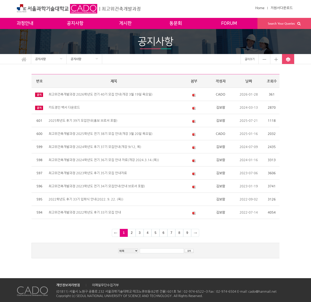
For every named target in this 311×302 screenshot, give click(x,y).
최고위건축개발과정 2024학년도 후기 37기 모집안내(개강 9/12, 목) (95, 147)
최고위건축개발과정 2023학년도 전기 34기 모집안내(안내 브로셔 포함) (97, 186)
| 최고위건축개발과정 (120, 8)
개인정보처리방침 (68, 285)
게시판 (125, 23)
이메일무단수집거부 (105, 285)
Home (259, 8)
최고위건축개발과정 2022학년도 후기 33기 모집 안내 (85, 212)
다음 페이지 (195, 233)
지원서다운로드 (282, 8)
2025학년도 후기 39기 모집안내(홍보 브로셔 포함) (83, 120)
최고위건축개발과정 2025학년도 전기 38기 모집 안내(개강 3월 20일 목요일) (101, 134)
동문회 (175, 23)
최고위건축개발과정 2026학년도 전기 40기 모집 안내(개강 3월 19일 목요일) (101, 94)
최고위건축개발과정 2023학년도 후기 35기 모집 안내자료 (88, 173)
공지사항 (75, 23)
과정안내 (25, 23)
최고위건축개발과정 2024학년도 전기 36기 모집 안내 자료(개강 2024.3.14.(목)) (104, 160)
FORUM (229, 23)
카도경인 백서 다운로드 (64, 107)
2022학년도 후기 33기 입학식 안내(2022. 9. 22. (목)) (86, 199)
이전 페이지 (116, 233)
